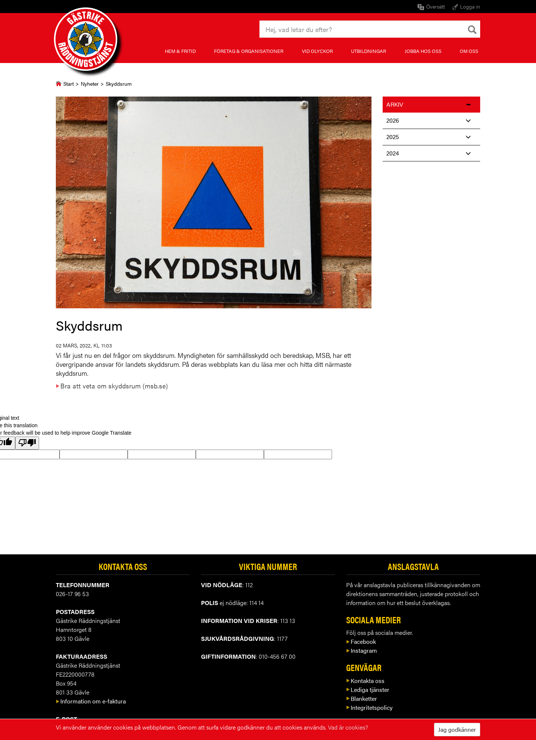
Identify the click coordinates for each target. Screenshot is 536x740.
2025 (392, 136)
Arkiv (394, 104)
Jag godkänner (457, 729)
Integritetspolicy (369, 707)
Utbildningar (368, 50)
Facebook (361, 641)
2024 (392, 153)
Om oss (469, 50)
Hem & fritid (180, 50)
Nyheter (90, 83)
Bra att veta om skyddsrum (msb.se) (112, 385)
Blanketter (361, 698)
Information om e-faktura (91, 701)
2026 (392, 120)
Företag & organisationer (248, 50)
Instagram (361, 650)
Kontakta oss (365, 680)
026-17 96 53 (72, 593)
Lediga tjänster (367, 689)
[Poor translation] (27, 443)
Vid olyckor (317, 50)
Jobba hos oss (423, 50)
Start (68, 83)
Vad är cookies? (348, 727)
